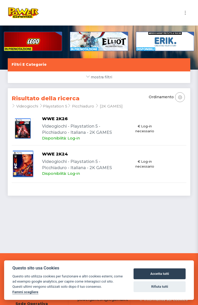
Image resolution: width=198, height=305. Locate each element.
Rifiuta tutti (159, 286)
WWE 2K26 (55, 118)
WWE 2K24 (55, 154)
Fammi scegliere (25, 292)
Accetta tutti (159, 274)
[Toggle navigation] (185, 12)
